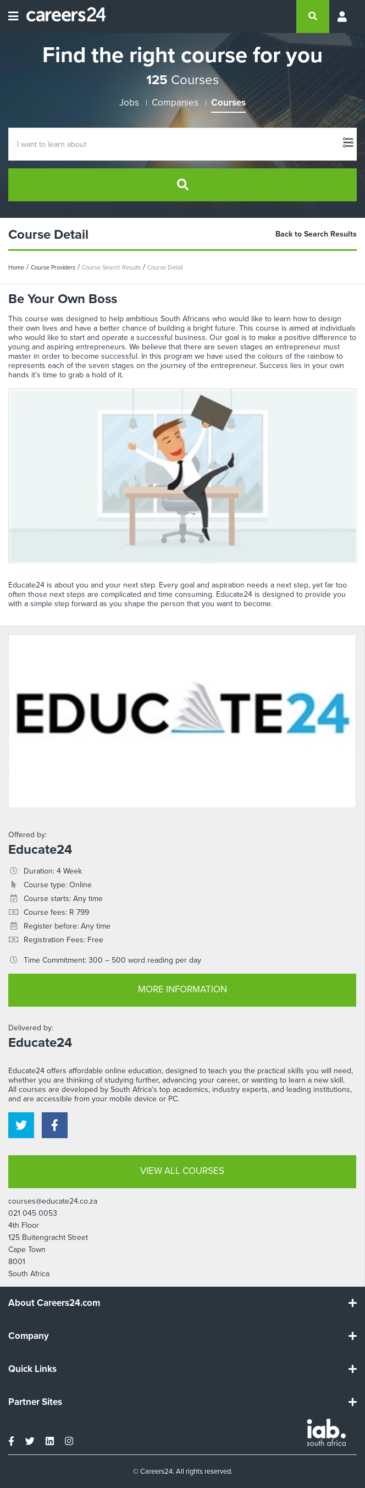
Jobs (129, 102)
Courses (228, 102)
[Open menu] (13, 16)
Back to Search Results (316, 234)
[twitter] (21, 1125)
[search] (312, 16)
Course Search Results (111, 267)
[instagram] (69, 1441)
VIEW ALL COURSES (182, 1171)
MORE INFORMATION (182, 989)
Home (16, 267)
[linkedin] (50, 1441)
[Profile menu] (343, 16)
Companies (175, 102)
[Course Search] (182, 144)
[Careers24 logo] (62, 16)
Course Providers (53, 267)
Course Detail (164, 267)
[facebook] (55, 1125)
